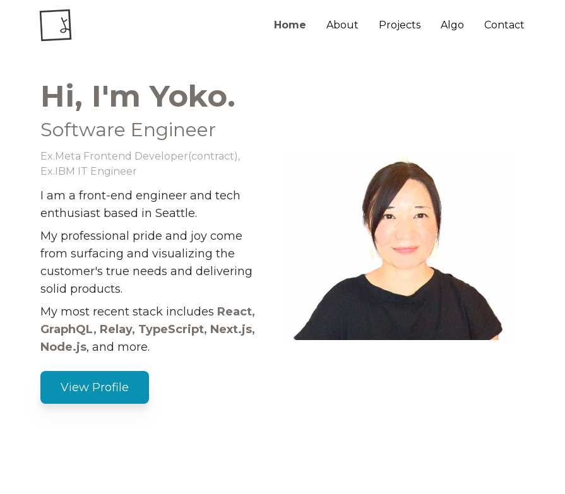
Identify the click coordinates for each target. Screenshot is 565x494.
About (342, 25)
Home (290, 25)
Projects (399, 25)
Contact (504, 25)
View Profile (95, 387)
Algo (452, 25)
